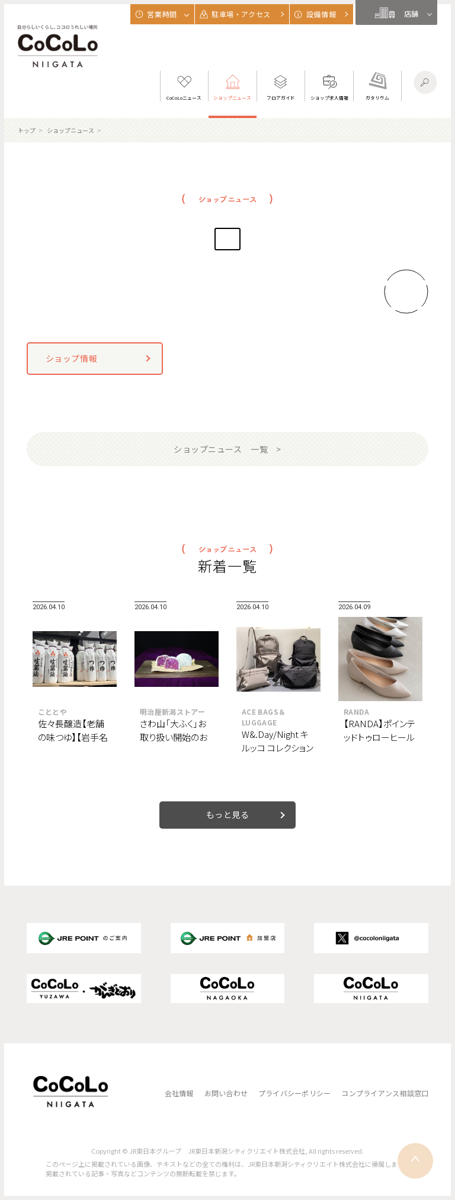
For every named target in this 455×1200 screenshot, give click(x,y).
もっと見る (227, 814)
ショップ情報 (71, 358)
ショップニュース (70, 130)
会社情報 (179, 1093)
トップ (27, 130)
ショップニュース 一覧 (221, 449)
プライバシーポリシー (294, 1093)
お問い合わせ (226, 1093)
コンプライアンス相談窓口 (384, 1093)
